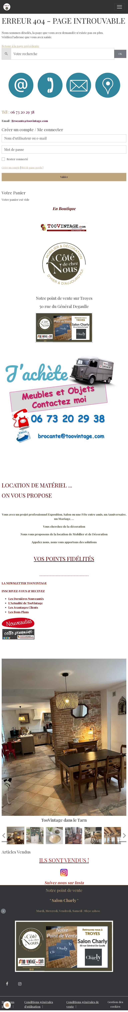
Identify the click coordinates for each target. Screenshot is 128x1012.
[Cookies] (7, 1005)
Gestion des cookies (115, 1004)
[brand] (7, 6)
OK (120, 53)
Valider (64, 177)
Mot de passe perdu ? (32, 167)
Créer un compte (11, 167)
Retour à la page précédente (20, 46)
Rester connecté (17, 159)
